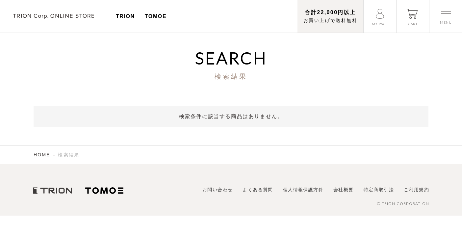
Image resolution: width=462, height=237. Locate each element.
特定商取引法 (379, 189)
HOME (42, 154)
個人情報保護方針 (303, 189)
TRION (125, 16)
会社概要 (343, 189)
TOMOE (156, 16)
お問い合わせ (217, 189)
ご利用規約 (416, 189)
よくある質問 (258, 189)
